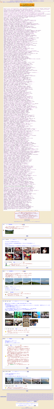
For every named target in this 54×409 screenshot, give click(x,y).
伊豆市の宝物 (22, 127)
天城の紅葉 (28, 86)
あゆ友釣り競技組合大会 (13, 140)
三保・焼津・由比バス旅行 (18, 186)
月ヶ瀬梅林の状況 (8, 45)
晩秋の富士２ (13, 171)
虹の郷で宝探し (20, 93)
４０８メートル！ (23, 64)
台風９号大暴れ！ (19, 177)
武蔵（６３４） (6, 79)
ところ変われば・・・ (33, 128)
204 (25, 398)
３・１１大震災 (20, 40)
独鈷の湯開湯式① (11, 100)
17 (28, 393)
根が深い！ (21, 37)
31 (46, 393)
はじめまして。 (33, 149)
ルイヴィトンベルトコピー (25, 12)
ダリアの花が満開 (26, 144)
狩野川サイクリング (15, 135)
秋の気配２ (5, 137)
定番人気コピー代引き (47, 8)
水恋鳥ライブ (5, 32)
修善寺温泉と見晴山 (28, 130)
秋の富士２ (9, 176)
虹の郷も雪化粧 (18, 162)
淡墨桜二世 (23, 114)
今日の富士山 (5, 92)
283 (14, 400)
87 (25, 395)
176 (26, 397)
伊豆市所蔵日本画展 (23, 77)
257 (18, 399)
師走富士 (23, 52)
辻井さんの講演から (30, 38)
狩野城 (25, 97)
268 (36, 399)
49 (22, 394)
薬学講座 (33, 101)
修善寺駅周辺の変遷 (14, 70)
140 (14, 396)
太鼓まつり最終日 (26, 44)
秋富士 (4, 58)
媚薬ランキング (19, 18)
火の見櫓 (5, 132)
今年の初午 (27, 202)
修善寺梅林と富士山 (8, 47)
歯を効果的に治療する (17, 10)
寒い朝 (24, 203)
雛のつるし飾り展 (16, 125)
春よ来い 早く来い (30, 42)
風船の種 (22, 176)
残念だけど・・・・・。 (13, 116)
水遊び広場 (5, 142)
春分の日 (27, 114)
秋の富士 (29, 176)
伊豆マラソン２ (21, 78)
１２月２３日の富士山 (33, 50)
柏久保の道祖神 (6, 136)
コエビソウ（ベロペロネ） (29, 146)
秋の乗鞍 (7, 90)
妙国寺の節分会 (20, 203)
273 (44, 399)
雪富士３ (19, 127)
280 (9, 400)
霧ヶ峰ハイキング (26, 65)
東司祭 (4, 95)
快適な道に (14, 159)
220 (51, 398)
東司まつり (7, 138)
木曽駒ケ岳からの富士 (6, 179)
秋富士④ (30, 87)
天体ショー (16, 196)
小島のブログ (16, 17)
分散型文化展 (28, 169)
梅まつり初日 (9, 46)
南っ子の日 (7, 55)
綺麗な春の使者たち (22, 158)
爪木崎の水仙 (5, 208)
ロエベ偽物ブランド (6, 14)
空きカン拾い (25, 25)
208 (31, 398)
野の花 (9, 204)
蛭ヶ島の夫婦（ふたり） (30, 167)
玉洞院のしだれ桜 (13, 42)
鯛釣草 (14, 192)
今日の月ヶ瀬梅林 (20, 44)
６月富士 (5, 68)
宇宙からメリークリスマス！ (26, 50)
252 (10, 399)
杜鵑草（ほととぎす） (24, 173)
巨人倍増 (5, 18)
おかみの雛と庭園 (34, 45)
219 (49, 398)
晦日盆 (21, 141)
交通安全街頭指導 (6, 30)
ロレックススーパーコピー (27, 13)
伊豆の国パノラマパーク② (10, 38)
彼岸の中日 (9, 59)
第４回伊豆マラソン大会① (20, 45)
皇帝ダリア (5, 86)
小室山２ (23, 108)
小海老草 (5, 185)
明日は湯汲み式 (6, 110)
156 (40, 396)
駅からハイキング (25, 66)
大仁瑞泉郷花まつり (11, 71)
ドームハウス (8, 88)
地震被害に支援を (35, 43)
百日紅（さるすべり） (23, 179)
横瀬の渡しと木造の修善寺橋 (29, 89)
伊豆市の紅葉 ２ (24, 21)
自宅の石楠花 (23, 110)
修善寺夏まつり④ (6, 181)
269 (38, 399)
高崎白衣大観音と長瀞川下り (23, 69)
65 (43, 394)
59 (35, 394)
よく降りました (27, 36)
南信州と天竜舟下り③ (6, 106)
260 (23, 399)
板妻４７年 (31, 109)
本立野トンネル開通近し (24, 156)
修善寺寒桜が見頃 (6, 118)
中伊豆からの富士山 (33, 121)
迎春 (17, 164)
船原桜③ (14, 111)
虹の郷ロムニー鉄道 (24, 177)
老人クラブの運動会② (15, 58)
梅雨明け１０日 (27, 142)
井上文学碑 (8, 207)
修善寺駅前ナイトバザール (7, 166)
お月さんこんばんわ (19, 120)
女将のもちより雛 (18, 201)
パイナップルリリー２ (12, 101)
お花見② (5, 74)
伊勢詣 (24, 81)
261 (25, 399)
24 (37, 393)
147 (25, 396)
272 (43, 399)
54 (29, 394)
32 (47, 393)
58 (34, 394)
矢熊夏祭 (15, 32)
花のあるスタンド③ (6, 182)
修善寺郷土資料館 (12, 121)
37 (7, 394)
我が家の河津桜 (31, 44)
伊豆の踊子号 (20, 172)
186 (42, 397)
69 (48, 394)
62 (39, 394)
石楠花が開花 (14, 76)
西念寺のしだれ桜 (9, 114)
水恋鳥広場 (26, 33)
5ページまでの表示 (26, 210)
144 (20, 396)
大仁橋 (4, 126)
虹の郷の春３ (19, 110)
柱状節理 (29, 52)
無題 (4, 45)
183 (37, 397)
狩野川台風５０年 (26, 135)
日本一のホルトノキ (26, 162)
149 (28, 396)
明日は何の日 (20, 200)
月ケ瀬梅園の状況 (6, 206)
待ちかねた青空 (29, 29)
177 (27, 397)
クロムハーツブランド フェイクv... (22, 11)
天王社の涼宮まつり (11, 102)
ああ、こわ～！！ (14, 137)
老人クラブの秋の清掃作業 (32, 135)
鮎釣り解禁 (5, 69)
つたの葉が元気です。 (18, 36)
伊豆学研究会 (9, 137)
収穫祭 (34, 129)
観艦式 (13, 89)
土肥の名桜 (5, 203)
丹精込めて (29, 149)
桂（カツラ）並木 (6, 178)
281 (11, 400)
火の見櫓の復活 (18, 95)
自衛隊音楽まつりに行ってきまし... (35, 24)
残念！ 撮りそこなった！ (29, 123)
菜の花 (19, 117)
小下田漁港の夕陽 (6, 170)
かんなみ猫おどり (6, 102)
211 (36, 398)
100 (42, 395)
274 (46, 399)
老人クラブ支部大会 (31, 145)
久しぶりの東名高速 (29, 40)
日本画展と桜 (10, 44)
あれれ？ (14, 27)
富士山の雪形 (9, 112)
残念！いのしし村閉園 (6, 131)
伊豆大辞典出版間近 (22, 68)
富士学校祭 (17, 66)
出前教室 (25, 170)
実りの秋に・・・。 (29, 97)
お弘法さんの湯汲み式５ (27, 152)
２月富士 (30, 120)
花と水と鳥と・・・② (6, 147)
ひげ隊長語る (5, 76)
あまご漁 (9, 117)
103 (47, 395)
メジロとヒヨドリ (15, 44)
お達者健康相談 (21, 122)
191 (50, 397)
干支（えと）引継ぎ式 (29, 51)
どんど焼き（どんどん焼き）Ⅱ (14, 207)
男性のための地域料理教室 (18, 202)
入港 (28, 168)
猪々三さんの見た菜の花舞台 (27, 72)
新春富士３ (7, 164)
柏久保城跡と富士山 (22, 121)
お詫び (4, 47)
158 (43, 396)
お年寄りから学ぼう (16, 170)
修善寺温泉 (22, 57)
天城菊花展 (21, 25)
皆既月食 (16, 21)
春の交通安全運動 (30, 154)
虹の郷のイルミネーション (16, 51)
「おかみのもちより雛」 (7, 78)
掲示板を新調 (5, 209)
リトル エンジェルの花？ (22, 130)
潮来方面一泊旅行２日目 (24, 188)
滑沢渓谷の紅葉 (10, 54)
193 (7, 398)
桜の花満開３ (5, 111)
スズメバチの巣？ (19, 105)
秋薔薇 (17, 93)
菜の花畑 (20, 163)
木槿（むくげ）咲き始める (14, 185)
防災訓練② (39, 30)
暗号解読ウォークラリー (7, 93)
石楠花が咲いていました (15, 117)
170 (16, 397)
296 (35, 400)
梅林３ (28, 77)
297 (37, 400)
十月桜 (18, 136)
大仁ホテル (11, 61)
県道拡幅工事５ (6, 199)
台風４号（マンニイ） (15, 184)
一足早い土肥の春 (17, 121)
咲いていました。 (23, 123)
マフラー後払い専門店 (31, 8)
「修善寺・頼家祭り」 (8, 66)
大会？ (4, 186)
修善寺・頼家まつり (32, 184)
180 (32, 397)
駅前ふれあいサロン (6, 197)
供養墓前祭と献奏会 (24, 151)
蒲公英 (18, 72)
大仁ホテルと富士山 (24, 199)
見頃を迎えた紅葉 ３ (17, 23)
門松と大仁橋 (17, 165)
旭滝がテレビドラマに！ (30, 151)
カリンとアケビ (21, 170)
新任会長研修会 (9, 34)
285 (17, 400)
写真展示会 (29, 104)
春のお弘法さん (21, 191)
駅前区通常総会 (25, 73)
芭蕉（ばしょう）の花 (6, 52)
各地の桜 (16, 74)
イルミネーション (14, 126)
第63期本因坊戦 (31, 144)
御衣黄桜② (27, 109)
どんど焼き (16, 82)
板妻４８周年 (21, 72)
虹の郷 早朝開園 (26, 145)
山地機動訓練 (5, 59)
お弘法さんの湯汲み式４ (34, 152)
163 (51, 396)
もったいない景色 (20, 160)
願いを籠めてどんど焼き (33, 20)
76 (11, 395)
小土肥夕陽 (30, 93)
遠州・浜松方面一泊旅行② (23, 129)
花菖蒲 (15, 105)
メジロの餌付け (9, 201)
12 (21, 393)
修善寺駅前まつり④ (23, 31)
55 (30, 394)
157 (41, 396)
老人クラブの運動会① (21, 58)
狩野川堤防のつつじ (6, 152)
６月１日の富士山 (31, 187)
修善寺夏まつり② (26, 181)
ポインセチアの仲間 (30, 138)
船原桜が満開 (29, 41)
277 (51, 399)
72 (52, 394)
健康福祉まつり (6, 175)
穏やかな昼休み (16, 173)
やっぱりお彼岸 (6, 176)
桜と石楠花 (8, 74)
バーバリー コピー (21, 14)
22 (34, 393)
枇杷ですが (22, 187)
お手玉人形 (27, 158)
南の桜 (11, 119)
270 (40, 399)
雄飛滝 (4, 127)
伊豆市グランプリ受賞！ (27, 157)
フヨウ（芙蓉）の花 (6, 99)
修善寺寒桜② (19, 77)
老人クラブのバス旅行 (28, 67)
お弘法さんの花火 (29, 179)
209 (33, 398)
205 (27, 398)
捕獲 (25, 95)
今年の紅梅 (19, 164)
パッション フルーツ (18, 205)
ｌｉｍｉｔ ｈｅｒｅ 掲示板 (33, 107)
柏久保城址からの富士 (6, 161)
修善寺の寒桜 (27, 205)
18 (29, 393)
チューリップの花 (6, 153)
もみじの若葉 (8, 40)
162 (49, 396)
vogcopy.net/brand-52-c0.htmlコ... (27, 9)
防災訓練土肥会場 (11, 178)
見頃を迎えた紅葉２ (35, 23)
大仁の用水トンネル (8, 58)
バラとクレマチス (12, 107)
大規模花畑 (5, 112)
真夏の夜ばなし (28, 31)
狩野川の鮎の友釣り (6, 187)
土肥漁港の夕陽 (31, 118)
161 (48, 396)
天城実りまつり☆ (31, 22)
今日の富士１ (5, 169)
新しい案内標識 (27, 116)
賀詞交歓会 (18, 49)
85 (22, 395)
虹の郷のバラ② (17, 68)
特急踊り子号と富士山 (31, 33)
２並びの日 (12, 78)
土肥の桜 (8, 122)
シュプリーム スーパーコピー (32, 15)
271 (41, 399)
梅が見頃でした (17, 119)
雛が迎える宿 (5, 46)
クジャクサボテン (12, 187)
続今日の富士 (17, 168)
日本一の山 (22, 84)
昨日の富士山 (21, 168)
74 (8, 395)
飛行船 (20, 83)
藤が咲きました (20, 70)
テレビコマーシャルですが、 (18, 103)
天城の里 (27, 107)
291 (27, 400)
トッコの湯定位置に (22, 111)
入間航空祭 (12, 25)
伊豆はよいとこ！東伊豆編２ (11, 169)
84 (21, 395)
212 (38, 398)
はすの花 (21, 66)
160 (46, 396)
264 (30, 399)
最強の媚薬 (23, 17)
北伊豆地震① (11, 180)
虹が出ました (11, 91)
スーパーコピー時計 (20, 13)
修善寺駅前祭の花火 (6, 64)
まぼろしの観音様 (6, 81)
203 (23, 398)
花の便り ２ (22, 19)
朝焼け (21, 59)
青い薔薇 (5, 201)
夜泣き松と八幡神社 (17, 19)
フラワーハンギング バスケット (14, 132)
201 (20, 398)
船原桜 (22, 113)
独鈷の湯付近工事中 (23, 150)
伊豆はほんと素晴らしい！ (22, 169)
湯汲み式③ (19, 71)
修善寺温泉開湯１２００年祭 (7, 190)
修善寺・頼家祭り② (17, 99)
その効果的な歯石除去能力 (37, 10)
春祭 (16, 112)
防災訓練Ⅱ (21, 137)
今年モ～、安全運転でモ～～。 (12, 124)
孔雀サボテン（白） (36, 146)
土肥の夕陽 (18, 124)
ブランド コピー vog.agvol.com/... (14, 13)
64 (42, 394)
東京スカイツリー (14, 49)
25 (38, 393)
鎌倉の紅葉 (26, 52)
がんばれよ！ (26, 192)
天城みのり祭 (11, 52)
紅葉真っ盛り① (10, 167)
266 (33, 399)
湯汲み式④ (16, 71)
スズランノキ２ (21, 102)
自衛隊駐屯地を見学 (30, 185)
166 (9, 397)
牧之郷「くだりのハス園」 (15, 34)
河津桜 (16, 79)
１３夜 (4, 172)
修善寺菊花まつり (6, 135)
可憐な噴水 (15, 153)
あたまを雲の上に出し (6, 27)
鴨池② (10, 99)
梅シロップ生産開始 (12, 145)
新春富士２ (11, 164)
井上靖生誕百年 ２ (11, 206)
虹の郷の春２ (27, 110)
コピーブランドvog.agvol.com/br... (17, 15)
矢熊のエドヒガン (6, 156)
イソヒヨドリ (19, 113)
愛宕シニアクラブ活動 (16, 22)
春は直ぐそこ (9, 83)
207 (30, 398)
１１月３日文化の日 (17, 25)
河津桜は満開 (16, 200)
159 (44, 396)
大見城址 (19, 46)
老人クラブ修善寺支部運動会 (32, 27)
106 (52, 395)
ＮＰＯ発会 (31, 64)
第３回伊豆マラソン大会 (11, 79)
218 (48, 398)
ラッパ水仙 (27, 197)
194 (9, 398)
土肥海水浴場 (9, 63)
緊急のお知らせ (31, 178)
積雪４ (27, 160)
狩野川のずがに (28, 133)
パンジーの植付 (31, 166)
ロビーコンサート (16, 100)
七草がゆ (17, 208)
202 (22, 398)
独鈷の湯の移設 (15, 131)
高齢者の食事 (10, 150)
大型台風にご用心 (21, 184)
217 (46, 398)
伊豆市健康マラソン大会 (13, 123)
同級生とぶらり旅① (12, 36)
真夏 (8, 180)
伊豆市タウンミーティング (17, 65)
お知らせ (5, 109)
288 (22, 400)
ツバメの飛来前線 (15, 114)
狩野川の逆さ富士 (12, 202)
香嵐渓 (37, 53)
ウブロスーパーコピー (34, 13)
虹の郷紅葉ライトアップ (26, 53)
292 (29, 400)
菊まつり (11, 89)
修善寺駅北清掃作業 (20, 26)
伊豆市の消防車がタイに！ (19, 81)
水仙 (4, 51)
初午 (12, 46)
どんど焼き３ (22, 49)
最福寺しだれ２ (24, 40)
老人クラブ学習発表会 (6, 19)
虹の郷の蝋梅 (23, 205)
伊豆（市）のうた (12, 87)
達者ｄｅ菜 (13, 90)
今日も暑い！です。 (13, 139)
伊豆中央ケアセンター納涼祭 (7, 97)
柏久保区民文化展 (10, 92)
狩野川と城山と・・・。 (18, 148)
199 (17, 398)
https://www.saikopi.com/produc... (15, 8)
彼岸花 (25, 29)
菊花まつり (22, 55)
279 (8, 400)
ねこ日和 (5, 189)
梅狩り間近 (5, 105)
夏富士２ (9, 139)
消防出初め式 (5, 49)
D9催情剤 (15, 18)
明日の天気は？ (13, 66)
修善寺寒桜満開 (22, 116)
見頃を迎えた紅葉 (12, 24)
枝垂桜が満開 (19, 114)
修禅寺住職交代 (26, 102)
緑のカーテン (23, 34)
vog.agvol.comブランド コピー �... (44, 9)
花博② (4, 88)
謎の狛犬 (32, 69)
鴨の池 (13, 99)
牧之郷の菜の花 (10, 76)
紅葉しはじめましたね (22, 24)
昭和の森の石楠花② (29, 70)
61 (38, 394)
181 (34, 397)
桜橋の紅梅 (23, 204)
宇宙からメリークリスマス (17, 52)
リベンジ (5, 122)
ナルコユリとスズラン (26, 189)
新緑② (4, 150)
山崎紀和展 (7, 123)
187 (44, 397)
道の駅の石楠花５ (12, 189)
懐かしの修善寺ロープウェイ (26, 48)
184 (39, 397)
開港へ (19, 132)
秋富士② (10, 90)
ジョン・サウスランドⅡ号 (19, 27)
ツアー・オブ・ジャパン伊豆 (13, 106)
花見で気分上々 (10, 111)
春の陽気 (9, 205)
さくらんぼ (26, 38)
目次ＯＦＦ (32, 210)
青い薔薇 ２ (28, 196)
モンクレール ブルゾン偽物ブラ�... (39, 8)
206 (28, 398)
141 (15, 396)
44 (16, 394)
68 (47, 394)
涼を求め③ (29, 62)
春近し (13, 119)
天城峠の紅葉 (20, 54)
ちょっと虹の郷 (11, 163)
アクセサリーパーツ (6, 12)
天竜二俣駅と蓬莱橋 (28, 68)
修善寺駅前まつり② (10, 32)
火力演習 (24, 61)
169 (14, 397)
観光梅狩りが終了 (18, 145)
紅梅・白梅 (24, 202)
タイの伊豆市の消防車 (10, 20)
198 (15, 398)
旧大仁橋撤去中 (14, 152)
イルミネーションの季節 (36, 51)
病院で (20, 125)
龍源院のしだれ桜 (26, 113)
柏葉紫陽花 (27, 147)
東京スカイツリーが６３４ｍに (28, 43)
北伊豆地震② (5, 180)
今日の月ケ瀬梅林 (23, 159)
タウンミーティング (12, 64)
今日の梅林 (26, 119)
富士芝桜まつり (6, 108)
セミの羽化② (5, 63)
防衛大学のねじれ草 (24, 185)
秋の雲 (10, 57)
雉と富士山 (16, 107)
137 (9, 396)
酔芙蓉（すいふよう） (6, 62)
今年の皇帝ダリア (17, 37)
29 (43, 393)
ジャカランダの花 (6, 71)
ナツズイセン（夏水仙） (20, 32)
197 (14, 398)
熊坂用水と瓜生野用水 (16, 91)
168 (13, 397)
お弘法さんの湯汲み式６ (20, 152)
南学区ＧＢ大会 (10, 136)
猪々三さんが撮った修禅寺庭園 (7, 53)
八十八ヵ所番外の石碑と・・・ (7, 130)
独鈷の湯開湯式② (6, 100)
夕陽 (6, 150)
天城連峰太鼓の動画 (6, 84)
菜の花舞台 (29, 153)
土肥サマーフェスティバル (13, 62)
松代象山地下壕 (17, 24)
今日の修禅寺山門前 (24, 183)
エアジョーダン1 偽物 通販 (37, 11)
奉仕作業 (5, 34)
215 (43, 398)
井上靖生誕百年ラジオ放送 (20, 190)
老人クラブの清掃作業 (18, 57)
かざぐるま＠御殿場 (18, 90)
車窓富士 (25, 86)
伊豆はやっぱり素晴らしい (14, 86)
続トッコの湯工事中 (6, 113)
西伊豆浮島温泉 (6, 196)
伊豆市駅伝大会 (12, 19)
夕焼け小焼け (16, 89)
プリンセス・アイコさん (7, 154)
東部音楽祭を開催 (21, 135)
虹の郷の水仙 (18, 123)
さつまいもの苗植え (24, 106)
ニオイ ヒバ (5, 192)
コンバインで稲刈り (6, 133)
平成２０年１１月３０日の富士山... (19, 128)
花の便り (28, 19)
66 (44, 394)
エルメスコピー (11, 12)
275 (48, 399)
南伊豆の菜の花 (25, 200)
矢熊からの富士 (9, 162)
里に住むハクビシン (20, 175)
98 (39, 395)
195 (10, 398)
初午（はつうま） (20, 79)
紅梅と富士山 (9, 48)
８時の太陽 (13, 165)
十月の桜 (8, 28)
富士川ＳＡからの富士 (22, 51)
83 (20, 395)
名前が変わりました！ (19, 41)
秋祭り (9, 25)
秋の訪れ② (24, 59)
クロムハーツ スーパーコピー (18, 12)
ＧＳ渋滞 (15, 43)
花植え (26, 148)
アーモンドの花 (31, 197)
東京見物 (20, 80)
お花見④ (16, 73)
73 (7, 395)
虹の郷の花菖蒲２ (23, 146)
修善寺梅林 (14, 81)
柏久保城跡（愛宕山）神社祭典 (21, 112)
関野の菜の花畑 (13, 205)
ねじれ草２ (19, 185)
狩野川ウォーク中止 (26, 171)
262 (27, 399)
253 (12, 399)
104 (48, 395)
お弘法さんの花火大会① (21, 62)
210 (35, 398)
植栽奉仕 (23, 38)
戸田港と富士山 (13, 162)
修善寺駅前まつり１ (12, 141)
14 (24, 393)
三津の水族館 (27, 64)
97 (38, 395)
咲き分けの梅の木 (22, 119)
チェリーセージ (11, 170)
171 (17, 397)
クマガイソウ (5, 191)
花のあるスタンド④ (25, 178)
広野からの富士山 (13, 168)
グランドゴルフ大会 (33, 169)
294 (32, 400)
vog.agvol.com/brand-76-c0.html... (35, 9)
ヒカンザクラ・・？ (6, 116)
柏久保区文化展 (19, 28)
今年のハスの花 (12, 37)
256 (17, 399)
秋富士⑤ (5, 87)
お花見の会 (5, 114)
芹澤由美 (10, 338)
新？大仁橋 (26, 201)
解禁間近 (8, 69)
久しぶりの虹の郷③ (6, 104)
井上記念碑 (5, 207)
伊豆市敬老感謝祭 (7, 177)
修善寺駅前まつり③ (33, 31)
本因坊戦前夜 (24, 143)
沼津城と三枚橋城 (32, 116)
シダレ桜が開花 (18, 156)
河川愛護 (17, 142)
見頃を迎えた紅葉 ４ (11, 23)
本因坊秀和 (29, 207)
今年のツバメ (5, 188)
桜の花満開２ (17, 111)
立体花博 (21, 91)
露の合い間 (23, 36)
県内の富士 (32, 48)
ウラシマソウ (28, 191)
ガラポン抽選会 (11, 84)
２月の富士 (26, 161)
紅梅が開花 (9, 208)
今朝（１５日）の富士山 (17, 150)
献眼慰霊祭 (11, 133)
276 (49, 399)
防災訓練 (8, 61)
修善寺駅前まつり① (26, 32)
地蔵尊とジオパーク (12, 39)
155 (38, 396)
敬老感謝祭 (14, 29)
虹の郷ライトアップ (29, 129)
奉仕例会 (8, 87)
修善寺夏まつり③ (20, 181)
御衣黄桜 (5, 40)
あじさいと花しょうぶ (6, 146)
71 (51, 394)
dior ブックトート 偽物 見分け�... (8, 15)
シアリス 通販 (11, 18)
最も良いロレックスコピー (7, 8)
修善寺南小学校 (9, 77)
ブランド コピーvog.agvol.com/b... (29, 14)
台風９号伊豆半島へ (30, 177)
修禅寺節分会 (15, 46)
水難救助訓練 (20, 196)
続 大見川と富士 (23, 197)
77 (12, 395)
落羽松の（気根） (24, 138)
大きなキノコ (18, 140)
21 (33, 393)
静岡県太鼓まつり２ (13, 45)
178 (29, 397)
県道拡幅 (18, 158)
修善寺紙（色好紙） (14, 77)
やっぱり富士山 (6, 54)
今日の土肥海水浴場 (21, 182)
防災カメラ (9, 110)
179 (31, 397)
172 (19, 397)
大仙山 (20, 85)
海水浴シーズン (20, 183)
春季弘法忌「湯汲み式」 (10, 109)
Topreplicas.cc (22, 10)
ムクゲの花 (13, 143)
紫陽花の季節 (36, 103)
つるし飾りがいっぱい (17, 161)
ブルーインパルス (6, 57)
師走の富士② (18, 166)
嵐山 (15, 113)
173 (21, 397)
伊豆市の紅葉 (10, 22)
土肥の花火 (25, 62)
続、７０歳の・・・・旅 (17, 149)
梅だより (5, 162)
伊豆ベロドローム (9, 29)
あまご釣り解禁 (14, 199)
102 (45, 395)
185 (40, 397)
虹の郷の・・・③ (9, 68)
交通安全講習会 (16, 84)
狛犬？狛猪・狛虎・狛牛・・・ (7, 70)
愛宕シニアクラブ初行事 (14, 40)
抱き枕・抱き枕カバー (24, 15)
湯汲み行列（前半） (15, 191)
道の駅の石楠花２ (10, 192)
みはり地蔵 (28, 106)
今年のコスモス (34, 175)
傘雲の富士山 (18, 33)
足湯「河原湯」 (20, 73)
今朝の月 (10, 21)
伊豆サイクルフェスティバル (16, 188)
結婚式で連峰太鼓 (12, 103)
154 (36, 396)
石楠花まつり (27, 71)
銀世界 (27, 78)
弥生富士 (5, 77)
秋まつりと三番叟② (20, 131)
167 (11, 397)
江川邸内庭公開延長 (23, 167)
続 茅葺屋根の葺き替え (18, 204)
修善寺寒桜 (29, 156)
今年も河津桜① (10, 159)
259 (22, 399)
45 (17, 394)
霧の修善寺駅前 (8, 95)
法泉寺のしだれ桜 (24, 42)
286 (19, 400)
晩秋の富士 (5, 171)
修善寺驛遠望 (11, 138)
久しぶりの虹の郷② (12, 104)
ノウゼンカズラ (17, 102)
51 (25, 394)
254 (14, 399)
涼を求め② (33, 62)
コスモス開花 (21, 144)
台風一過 (23, 28)
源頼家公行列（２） (8, 183)
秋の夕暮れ (16, 172)
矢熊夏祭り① (16, 182)
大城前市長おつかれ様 (30, 148)
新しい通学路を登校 (27, 30)
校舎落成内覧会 (24, 83)
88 (26, 395)
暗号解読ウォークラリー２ (22, 92)
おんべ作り (22, 124)
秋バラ (18, 133)
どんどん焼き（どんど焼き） (11, 82)
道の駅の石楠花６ (29, 188)
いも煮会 (19, 55)
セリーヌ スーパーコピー (30, 11)
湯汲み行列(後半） (10, 191)
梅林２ (23, 80)
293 (31, 400)
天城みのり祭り (6, 23)
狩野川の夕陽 (11, 179)
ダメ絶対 (8, 132)
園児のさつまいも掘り (22, 133)
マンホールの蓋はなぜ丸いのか (7, 143)
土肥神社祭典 (26, 57)
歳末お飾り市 (20, 50)
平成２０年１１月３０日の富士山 (10, 128)
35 (51, 393)
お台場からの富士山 (6, 163)
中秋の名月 (5, 29)
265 (31, 399)
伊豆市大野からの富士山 (29, 159)
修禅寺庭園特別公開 (14, 55)
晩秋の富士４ (28, 170)
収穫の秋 (16, 26)
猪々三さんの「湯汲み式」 (28, 108)
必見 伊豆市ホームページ (27, 39)
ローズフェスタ (10, 188)
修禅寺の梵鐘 (13, 47)
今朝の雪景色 (5, 20)
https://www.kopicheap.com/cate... (29, 10)
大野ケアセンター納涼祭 (17, 31)
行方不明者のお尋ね (22, 67)
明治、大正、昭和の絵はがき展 (20, 30)
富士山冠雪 (5, 28)
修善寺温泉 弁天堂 (25, 79)
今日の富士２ (25, 168)
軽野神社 (23, 186)
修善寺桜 (5, 194)
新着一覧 (36, 210)
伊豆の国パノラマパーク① (17, 38)
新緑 (12, 150)
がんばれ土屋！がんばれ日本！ (11, 142)
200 (18, 398)
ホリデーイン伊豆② (17, 87)
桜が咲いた (10, 81)
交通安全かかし (30, 175)
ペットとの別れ (11, 173)
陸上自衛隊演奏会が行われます (20, 29)
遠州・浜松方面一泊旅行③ (16, 129)
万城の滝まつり (14, 97)
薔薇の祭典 (19, 106)
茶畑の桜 (5, 42)
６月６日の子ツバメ (17, 187)
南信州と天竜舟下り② (33, 106)
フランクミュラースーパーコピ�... (40, 12)
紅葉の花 (13, 68)
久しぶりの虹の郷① (17, 104)
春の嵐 (17, 76)
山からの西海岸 (14, 198)
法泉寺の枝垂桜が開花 (11, 196)
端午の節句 (24, 76)
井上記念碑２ (5, 205)
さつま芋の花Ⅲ (17, 171)
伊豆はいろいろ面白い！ (7, 168)
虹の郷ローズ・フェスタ (7, 148)
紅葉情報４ (14, 167)
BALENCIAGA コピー (9, 9)
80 (16, 395)
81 (17, 395)
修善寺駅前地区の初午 (6, 120)
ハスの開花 (30, 142)
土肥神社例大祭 (30, 173)
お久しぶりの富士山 (21, 142)
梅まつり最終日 (6, 117)
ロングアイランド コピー (41, 13)
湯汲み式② (23, 71)
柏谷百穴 (17, 85)
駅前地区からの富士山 (21, 74)
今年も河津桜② (6, 159)
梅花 (25, 117)
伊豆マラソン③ (16, 78)
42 (13, 394)
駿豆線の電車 (22, 33)
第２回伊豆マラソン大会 (25, 118)
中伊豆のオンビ (6, 124)
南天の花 (22, 145)
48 (21, 394)
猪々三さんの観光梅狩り (24, 104)
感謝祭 (7, 126)
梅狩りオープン (12, 147)
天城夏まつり (22, 180)
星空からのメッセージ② (28, 101)
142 (17, 396)
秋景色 (4, 55)
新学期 (28, 73)
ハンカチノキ (8, 185)
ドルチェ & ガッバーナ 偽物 (10, 17)
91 (30, 395)
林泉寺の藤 (31, 190)
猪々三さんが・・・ (20, 61)
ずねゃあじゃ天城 (13, 166)
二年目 (7, 60)
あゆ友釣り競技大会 (21, 97)
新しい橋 (5, 140)
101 (44, 395)
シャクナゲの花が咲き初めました (25, 198)
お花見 (14, 74)
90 (29, 395)
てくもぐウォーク (12, 144)
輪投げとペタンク (13, 93)
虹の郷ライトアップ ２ (7, 129)
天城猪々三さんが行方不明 (13, 88)
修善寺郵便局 (12, 28)
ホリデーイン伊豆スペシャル (24, 87)
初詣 (4, 83)
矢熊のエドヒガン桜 (34, 41)
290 (26, 400)
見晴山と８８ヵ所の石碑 (15, 130)
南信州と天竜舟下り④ (29, 105)
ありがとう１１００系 (23, 23)
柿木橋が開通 (5, 139)
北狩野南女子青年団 (6, 39)
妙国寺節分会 (33, 120)
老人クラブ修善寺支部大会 (26, 103)
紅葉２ (20, 84)
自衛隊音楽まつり (20, 86)
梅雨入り (30, 147)
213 (40, 398)
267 (35, 399)
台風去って (10, 184)
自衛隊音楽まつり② (32, 53)
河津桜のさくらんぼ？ (18, 151)
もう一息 (10, 156)
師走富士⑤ (11, 125)
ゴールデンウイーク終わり (22, 107)
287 (21, 400)
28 (42, 393)
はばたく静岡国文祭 (6, 89)
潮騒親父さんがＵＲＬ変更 (34, 30)
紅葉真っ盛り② (6, 167)
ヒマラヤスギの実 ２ (27, 184)
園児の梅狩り (12, 148)
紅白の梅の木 (22, 201)
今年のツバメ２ (26, 187)
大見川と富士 (5, 198)
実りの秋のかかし (10, 31)
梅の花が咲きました (10, 50)
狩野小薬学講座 (29, 54)
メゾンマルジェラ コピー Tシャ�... (12, 11)
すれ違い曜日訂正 (17, 59)
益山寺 (12, 127)
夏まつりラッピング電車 (27, 98)
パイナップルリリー (10, 65)
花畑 (33, 188)
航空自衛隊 (10, 126)
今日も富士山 (18, 159)
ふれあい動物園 (32, 198)
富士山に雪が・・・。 (22, 89)
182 (35, 397)
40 (11, 394)
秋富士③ (19, 88)
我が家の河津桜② (14, 158)
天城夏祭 (21, 139)
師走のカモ (5, 165)
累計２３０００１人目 (26, 22)
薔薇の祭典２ (24, 105)
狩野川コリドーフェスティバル (16, 176)
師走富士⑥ (5, 125)
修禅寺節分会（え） (6, 121)
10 (19, 393)
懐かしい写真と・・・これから (33, 32)
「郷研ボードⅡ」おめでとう (22, 208)
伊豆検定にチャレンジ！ (24, 140)
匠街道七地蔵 (16, 206)
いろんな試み (24, 196)
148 (27, 396)
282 (13, 400)
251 (9, 399)
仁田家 (14, 85)
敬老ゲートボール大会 (23, 132)
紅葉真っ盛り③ (26, 166)
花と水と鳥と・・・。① (18, 147)
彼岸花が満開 (14, 136)
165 (8, 397)
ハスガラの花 (30, 183)
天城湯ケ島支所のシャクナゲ (15, 194)
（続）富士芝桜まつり (6, 107)
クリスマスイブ (9, 165)
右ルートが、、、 (11, 60)
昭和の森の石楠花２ (18, 108)
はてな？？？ (18, 116)
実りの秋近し (25, 139)
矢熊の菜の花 (9, 158)
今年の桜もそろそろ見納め (12, 41)
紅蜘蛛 (20, 17)
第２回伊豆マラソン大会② (18, 118)
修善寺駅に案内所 (15, 54)
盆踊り (19, 141)
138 (10, 396)
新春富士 (28, 82)
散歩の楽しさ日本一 (12, 113)
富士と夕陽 (29, 199)
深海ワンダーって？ (6, 103)
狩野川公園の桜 (27, 194)
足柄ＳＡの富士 (6, 50)
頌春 (6, 83)
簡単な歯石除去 (6, 10)
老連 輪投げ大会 (12, 26)
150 (30, 396)
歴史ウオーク (13, 108)
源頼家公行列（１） (14, 183)
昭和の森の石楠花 (35, 70)
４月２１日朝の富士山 (13, 72)
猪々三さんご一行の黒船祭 (10, 105)
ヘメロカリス (33, 104)
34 (50, 393)
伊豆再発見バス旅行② (29, 23)
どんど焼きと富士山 (26, 20)
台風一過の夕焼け (13, 95)
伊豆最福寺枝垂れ (6, 41)
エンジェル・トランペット (26, 136)
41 (12, 394)
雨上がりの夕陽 (6, 200)
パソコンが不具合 (6, 21)
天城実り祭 (8, 85)
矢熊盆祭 (16, 141)
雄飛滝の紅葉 (20, 53)
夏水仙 (32, 98)
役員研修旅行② (28, 24)
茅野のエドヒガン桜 (24, 154)
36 (52, 393)
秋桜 (25, 58)
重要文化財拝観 (6, 25)
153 (35, 396)
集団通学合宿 (25, 26)
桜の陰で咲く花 (22, 194)
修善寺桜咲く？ (28, 58)
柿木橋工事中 (23, 147)
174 (22, 397)
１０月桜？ (13, 57)
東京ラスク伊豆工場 (30, 26)
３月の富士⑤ (9, 157)
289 (24, 400)
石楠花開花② (17, 157)
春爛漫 (7, 80)
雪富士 (33, 130)
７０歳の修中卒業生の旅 (24, 149)
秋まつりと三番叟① (26, 131)
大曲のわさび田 (6, 73)
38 (8, 394)
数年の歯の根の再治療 (11, 10)
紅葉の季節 (21, 171)
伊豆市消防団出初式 (16, 20)
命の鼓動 (8, 37)
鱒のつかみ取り (6, 31)
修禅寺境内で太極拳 (6, 173)
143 (18, 396)
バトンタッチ (24, 82)
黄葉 (10, 55)
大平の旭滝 (18, 137)
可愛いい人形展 (19, 167)
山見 (4, 128)
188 (45, 397)
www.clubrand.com (38, 15)
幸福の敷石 (27, 204)
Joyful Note (27, 407)
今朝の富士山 (22, 88)
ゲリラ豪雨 (17, 67)
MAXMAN (22, 18)
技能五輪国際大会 (27, 182)
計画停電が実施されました (20, 43)
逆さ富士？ (20, 22)
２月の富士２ (11, 161)
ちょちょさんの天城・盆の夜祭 (18, 138)
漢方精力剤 (5, 17)
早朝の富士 (22, 60)
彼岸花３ (11, 27)
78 (13, 395)
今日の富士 (5, 43)
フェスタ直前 (11, 149)
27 (41, 393)
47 (20, 394)
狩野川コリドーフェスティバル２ (12, 175)
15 (25, 393)
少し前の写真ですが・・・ (35, 72)
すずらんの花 (24, 70)
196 (12, 398)
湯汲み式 (25, 191)
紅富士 (13, 21)
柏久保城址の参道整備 (23, 100)
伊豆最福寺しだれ (9, 194)
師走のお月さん (16, 50)
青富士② (15, 180)
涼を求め (8, 140)
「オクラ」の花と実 (19, 178)
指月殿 (4, 183)
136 (7, 396)
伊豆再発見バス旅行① (6, 24)
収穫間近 (11, 152)
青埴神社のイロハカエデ (25, 126)
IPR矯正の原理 (5, 11)
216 (44, 398)
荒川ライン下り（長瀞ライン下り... (14, 69)
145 (22, 396)
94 (34, 395)
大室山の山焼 (20, 76)
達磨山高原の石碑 (18, 47)
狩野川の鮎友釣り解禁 (6, 149)
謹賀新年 (8, 125)
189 (47, 397)
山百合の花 (27, 99)
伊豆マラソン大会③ (11, 118)
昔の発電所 (17, 101)
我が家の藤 (16, 39)
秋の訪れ (5, 60)
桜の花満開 (27, 111)
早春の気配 (24, 160)
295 (34, 400)
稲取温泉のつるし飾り (6, 67)
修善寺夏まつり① (12, 182)
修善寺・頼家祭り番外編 (7, 33)
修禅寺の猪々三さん (25, 120)
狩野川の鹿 (31, 36)
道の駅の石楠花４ (14, 190)
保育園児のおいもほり (24, 90)
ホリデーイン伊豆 (36, 130)
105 (50, 395)
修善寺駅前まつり (17, 64)
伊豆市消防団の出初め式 (29, 81)
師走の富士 (22, 166)
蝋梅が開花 (27, 208)
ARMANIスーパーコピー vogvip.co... (17, 9)
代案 (34, 118)
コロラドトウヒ (32, 103)
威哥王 (7, 18)
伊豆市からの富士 (16, 109)
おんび (4, 164)
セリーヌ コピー (12, 14)
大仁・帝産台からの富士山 (7, 160)
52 (26, 394)
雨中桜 (11, 74)
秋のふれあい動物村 (25, 27)
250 (7, 399)
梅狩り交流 (5, 37)
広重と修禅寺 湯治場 (10, 43)
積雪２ (25, 19)
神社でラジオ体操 (25, 141)
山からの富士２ (19, 198)
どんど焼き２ (26, 49)
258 (20, 399)
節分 (17, 203)
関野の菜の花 (5, 158)
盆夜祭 (17, 97)
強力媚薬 (26, 17)
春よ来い (30, 161)
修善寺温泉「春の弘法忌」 (22, 109)
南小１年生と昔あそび (14, 48)
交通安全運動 (13, 112)
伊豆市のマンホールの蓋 (19, 143)
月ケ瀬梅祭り (13, 201)
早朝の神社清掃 (21, 39)
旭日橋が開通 (8, 42)
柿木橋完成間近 (34, 143)
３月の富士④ (13, 157)
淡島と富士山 (15, 127)
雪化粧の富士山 (24, 54)
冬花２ (25, 128)
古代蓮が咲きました (6, 101)
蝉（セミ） (30, 65)
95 (35, 395)
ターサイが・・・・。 (19, 42)
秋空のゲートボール (8, 172)
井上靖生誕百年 (25, 176)
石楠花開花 (21, 157)
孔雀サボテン (33, 67)
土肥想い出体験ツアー (13, 177)
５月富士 (29, 69)
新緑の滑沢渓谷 (17, 192)
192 (52, 397)
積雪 (17, 163)
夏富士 (20, 34)
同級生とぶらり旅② (6, 36)
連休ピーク (31, 189)
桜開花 (14, 122)
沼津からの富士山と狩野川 (29, 186)
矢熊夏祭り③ (10, 181)
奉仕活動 (5, 38)
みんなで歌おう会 (6, 22)
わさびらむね (18, 180)
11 (20, 393)
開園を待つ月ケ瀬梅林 (14, 160)
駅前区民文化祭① (6, 44)
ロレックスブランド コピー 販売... (46, 11)
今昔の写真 (15, 61)
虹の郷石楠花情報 (25, 153)
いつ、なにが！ (11, 153)
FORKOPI (5, 9)
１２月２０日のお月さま (9, 51)
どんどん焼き (21, 20)
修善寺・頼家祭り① (13, 33)
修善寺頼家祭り (17, 144)
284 (16, 400)
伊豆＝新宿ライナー (6, 144)
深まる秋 (20, 173)
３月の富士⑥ (5, 157)
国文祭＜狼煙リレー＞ (26, 93)
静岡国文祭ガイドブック (30, 100)
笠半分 (22, 47)
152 (33, 396)
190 (48, 397)
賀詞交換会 (5, 82)
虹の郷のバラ (25, 37)
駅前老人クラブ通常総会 (11, 73)
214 (41, 398)
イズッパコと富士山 (24, 163)
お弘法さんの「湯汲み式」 (14, 154)
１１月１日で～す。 (6, 26)
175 (24, 397)
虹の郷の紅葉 (28, 128)
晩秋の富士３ (9, 171)
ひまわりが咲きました (17, 146)
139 (12, 396)
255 (15, 399)
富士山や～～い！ (29, 143)
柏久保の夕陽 (5, 65)
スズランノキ (30, 102)
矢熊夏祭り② (30, 181)
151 (31, 396)
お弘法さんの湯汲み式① (7, 72)
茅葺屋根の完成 (9, 203)
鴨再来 (24, 91)
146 (23, 396)
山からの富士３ (11, 197)
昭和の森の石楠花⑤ (36, 151)
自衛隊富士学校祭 (28, 34)
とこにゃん (25, 47)
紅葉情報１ (17, 169)
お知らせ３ (9, 108)
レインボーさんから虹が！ (27, 45)
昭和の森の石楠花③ (19, 153)
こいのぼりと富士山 (33, 39)
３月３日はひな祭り (19, 199)
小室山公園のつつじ (12, 151)
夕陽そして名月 (25, 175)
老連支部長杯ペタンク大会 (12, 30)
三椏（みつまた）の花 (17, 197)
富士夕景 (8, 189)
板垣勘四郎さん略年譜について (19, 189)
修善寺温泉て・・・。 (17, 179)
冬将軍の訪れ (19, 21)
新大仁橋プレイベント (25, 165)
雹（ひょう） (13, 156)
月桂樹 (31, 202)
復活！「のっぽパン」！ (30, 132)
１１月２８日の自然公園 (15, 53)
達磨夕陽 (25, 78)
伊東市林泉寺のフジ (6, 151)
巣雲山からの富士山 (26, 190)
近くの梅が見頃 (12, 204)
